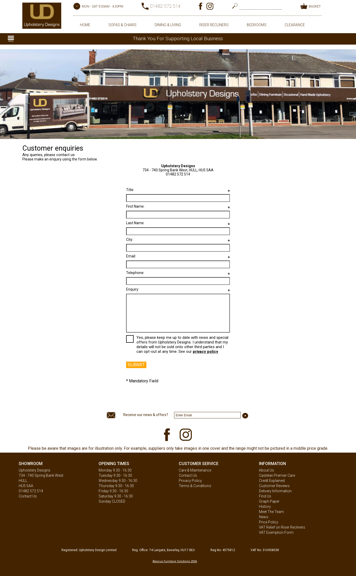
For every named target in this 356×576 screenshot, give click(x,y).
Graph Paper (269, 501)
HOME (85, 25)
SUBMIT (136, 364)
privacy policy (205, 351)
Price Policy (268, 522)
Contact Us (28, 496)
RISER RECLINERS (214, 25)
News (263, 517)
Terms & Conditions (195, 486)
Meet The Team (271, 512)
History (265, 506)
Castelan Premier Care (277, 475)
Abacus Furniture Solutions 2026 (175, 561)
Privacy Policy (190, 481)
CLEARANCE (295, 25)
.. (260, 538)
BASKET (315, 6)
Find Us (265, 496)
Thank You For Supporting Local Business (178, 38)
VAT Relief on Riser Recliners (282, 527)
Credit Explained (272, 481)
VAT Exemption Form (276, 532)
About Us (266, 470)
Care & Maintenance (195, 470)
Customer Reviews (274, 486)
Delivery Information (275, 491)
